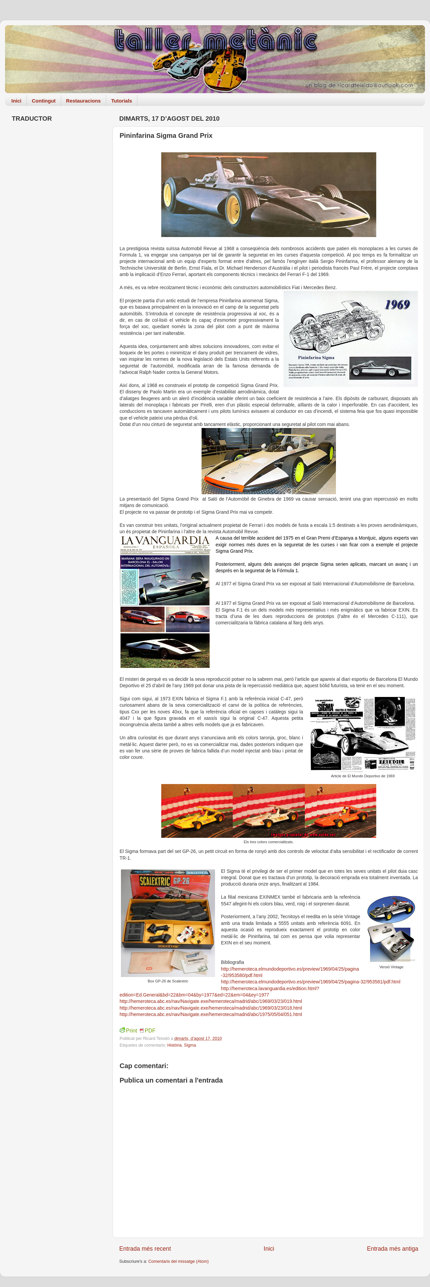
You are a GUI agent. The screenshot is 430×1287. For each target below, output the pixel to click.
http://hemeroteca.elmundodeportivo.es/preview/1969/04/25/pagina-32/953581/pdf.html (310, 981)
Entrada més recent (145, 1248)
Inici (16, 101)
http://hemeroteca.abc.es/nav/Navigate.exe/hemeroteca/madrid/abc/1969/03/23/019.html (211, 1001)
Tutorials (121, 101)
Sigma (190, 1045)
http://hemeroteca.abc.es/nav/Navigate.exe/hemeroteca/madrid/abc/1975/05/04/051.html (211, 1014)
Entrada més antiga (392, 1248)
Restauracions (83, 101)
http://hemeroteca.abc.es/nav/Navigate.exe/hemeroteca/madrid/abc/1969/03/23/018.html (211, 1008)
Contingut (44, 101)
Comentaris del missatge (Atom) (178, 1261)
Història (174, 1045)
